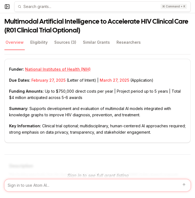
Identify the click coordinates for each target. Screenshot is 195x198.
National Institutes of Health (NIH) (58, 69)
